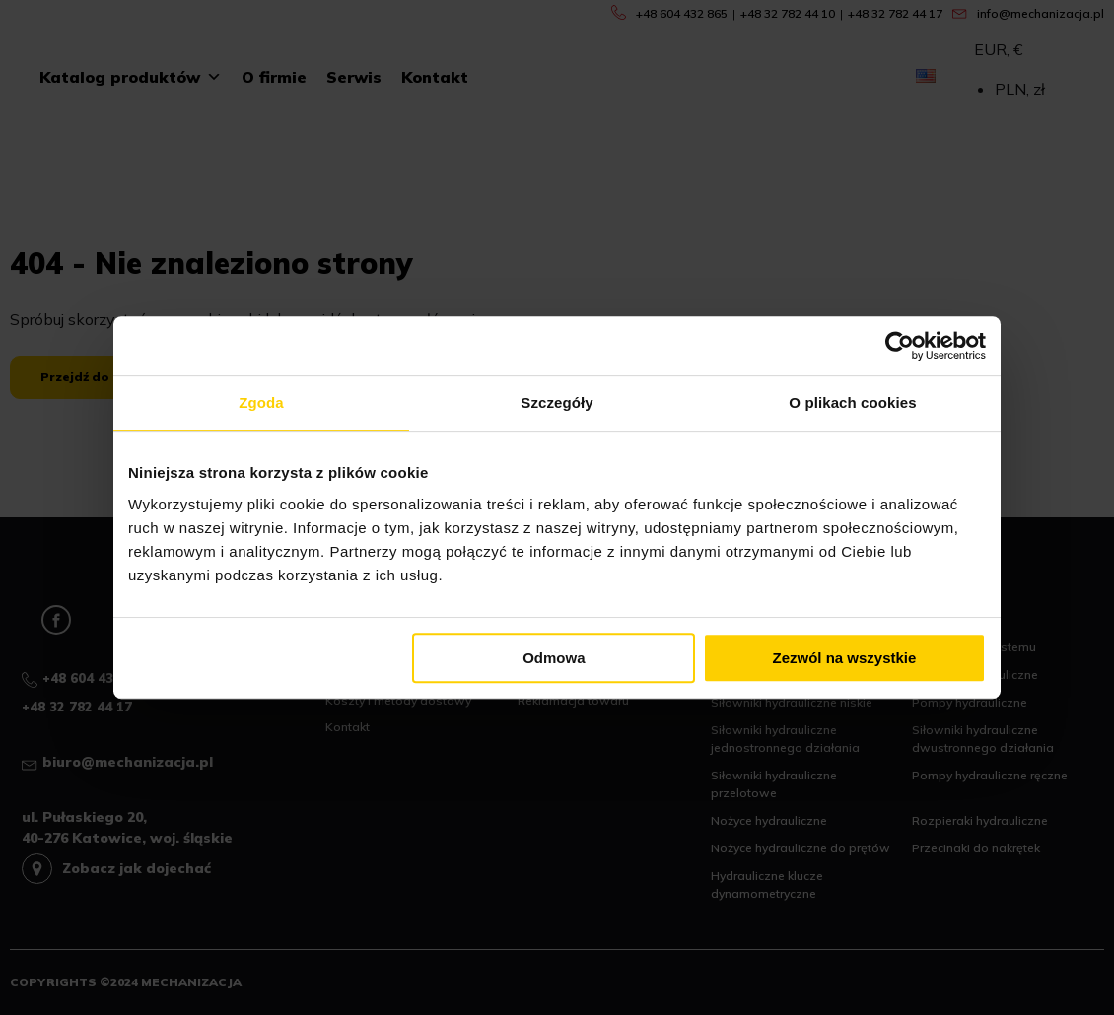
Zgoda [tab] (261, 402)
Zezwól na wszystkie (845, 657)
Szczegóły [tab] (556, 402)
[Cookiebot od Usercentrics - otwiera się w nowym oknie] (899, 346)
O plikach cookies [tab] (852, 402)
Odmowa (553, 657)
